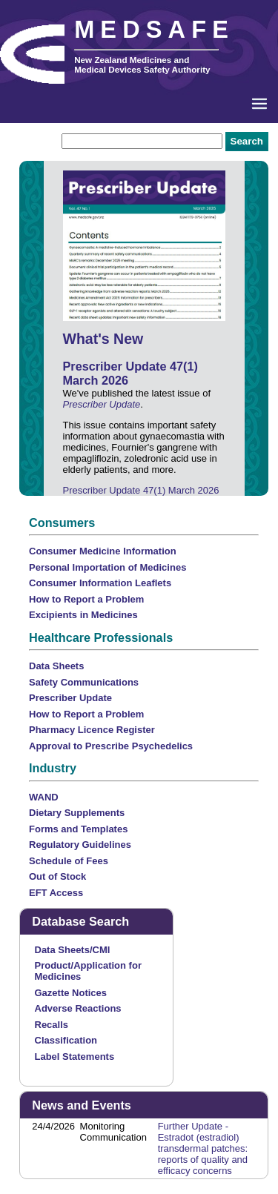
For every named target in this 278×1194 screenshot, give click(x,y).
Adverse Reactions (78, 1008)
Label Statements (75, 1056)
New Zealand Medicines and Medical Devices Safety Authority (142, 64)
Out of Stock (57, 876)
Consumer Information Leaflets (100, 582)
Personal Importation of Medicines (107, 567)
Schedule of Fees (68, 860)
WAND (44, 797)
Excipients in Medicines (83, 614)
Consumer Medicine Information (102, 551)
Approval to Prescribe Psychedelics (111, 746)
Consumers (62, 522)
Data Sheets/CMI (72, 949)
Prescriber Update (102, 404)
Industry (52, 768)
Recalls (52, 1024)
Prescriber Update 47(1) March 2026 (141, 490)
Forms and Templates (78, 829)
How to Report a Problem (86, 599)
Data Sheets (56, 665)
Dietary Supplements (77, 812)
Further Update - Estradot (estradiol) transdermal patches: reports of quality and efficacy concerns (203, 1148)
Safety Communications (84, 682)
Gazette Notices (71, 992)
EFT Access (56, 892)
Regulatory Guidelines (80, 844)
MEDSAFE (154, 29)
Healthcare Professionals (101, 637)
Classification (66, 1040)
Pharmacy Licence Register (92, 729)
